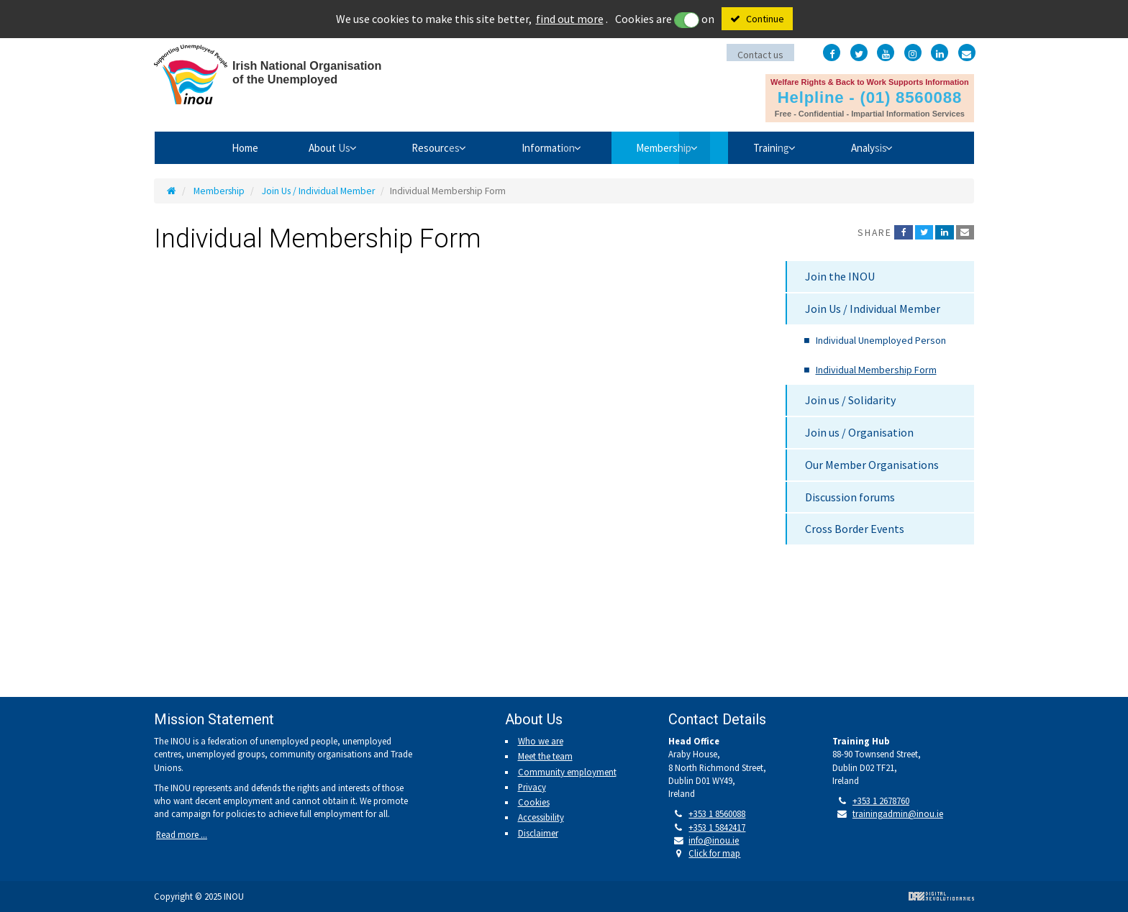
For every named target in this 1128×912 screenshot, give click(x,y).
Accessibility (541, 817)
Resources (422, 147)
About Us (304, 147)
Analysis (899, 147)
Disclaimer (538, 833)
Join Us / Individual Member (318, 191)
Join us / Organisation (859, 432)
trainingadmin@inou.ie (897, 813)
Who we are (540, 741)
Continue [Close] (765, 18)
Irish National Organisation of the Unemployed (287, 77)
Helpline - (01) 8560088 (869, 95)
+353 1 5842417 (716, 827)
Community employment (567, 772)
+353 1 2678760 (880, 800)
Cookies (534, 802)
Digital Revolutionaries (941, 896)
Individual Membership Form (876, 369)
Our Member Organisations (872, 464)
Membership (672, 147)
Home (212, 147)
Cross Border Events (854, 528)
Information (545, 147)
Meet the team (545, 756)
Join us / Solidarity (850, 400)
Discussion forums (850, 497)
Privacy (532, 787)
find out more (570, 19)
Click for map (714, 853)
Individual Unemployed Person (881, 340)
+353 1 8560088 (716, 813)
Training (791, 147)
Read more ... (181, 834)
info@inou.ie (713, 840)
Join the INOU (840, 276)
